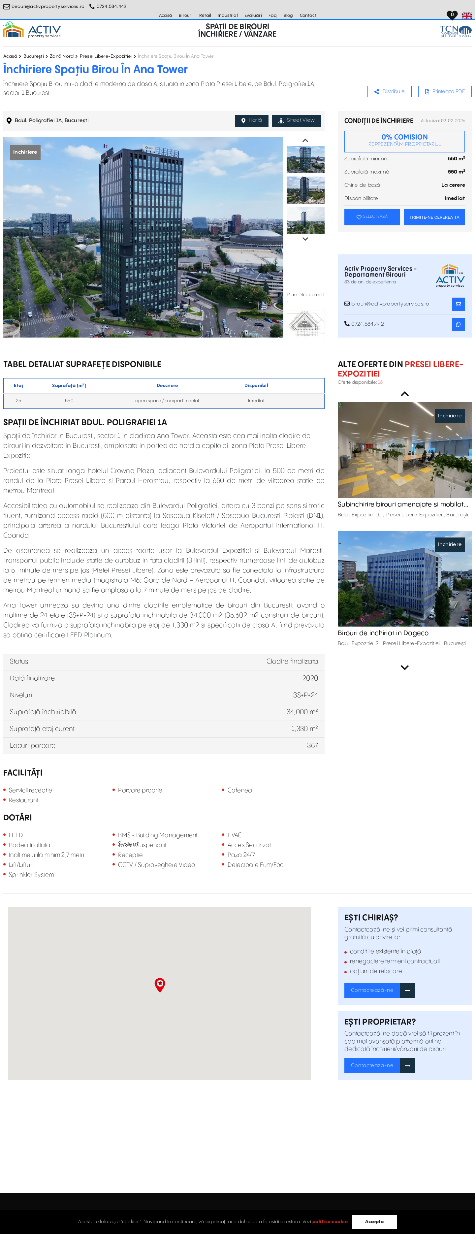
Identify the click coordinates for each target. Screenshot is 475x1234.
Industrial (228, 15)
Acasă (165, 15)
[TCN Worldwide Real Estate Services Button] (456, 31)
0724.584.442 (112, 6)
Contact (308, 15)
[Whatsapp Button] (9, 24)
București (33, 56)
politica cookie (330, 1221)
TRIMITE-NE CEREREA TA (434, 217)
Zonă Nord (62, 56)
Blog (288, 15)
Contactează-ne (372, 990)
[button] (159, 985)
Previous (305, 140)
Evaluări (253, 15)
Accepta (374, 1221)
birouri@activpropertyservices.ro (48, 6)
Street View (296, 120)
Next (305, 239)
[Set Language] (467, 16)
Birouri (186, 15)
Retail (205, 15)
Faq (273, 15)
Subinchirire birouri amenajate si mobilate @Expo (403, 504)
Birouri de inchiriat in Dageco (383, 633)
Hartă (251, 120)
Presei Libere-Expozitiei (106, 56)
